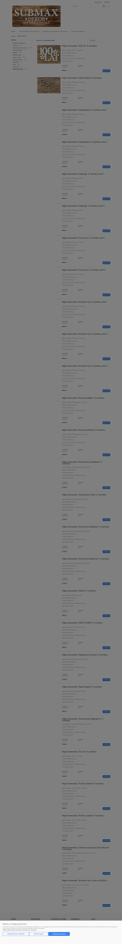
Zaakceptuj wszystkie (59, 934)
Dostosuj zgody (39, 934)
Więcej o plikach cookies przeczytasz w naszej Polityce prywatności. (20, 930)
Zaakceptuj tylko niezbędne (16, 934)
